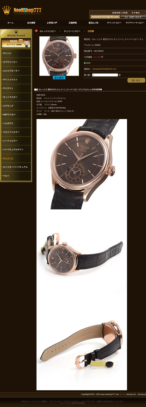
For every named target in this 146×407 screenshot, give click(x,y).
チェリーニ (8, 158)
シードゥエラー (10, 141)
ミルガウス (8, 123)
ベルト (6, 176)
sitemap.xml (131, 394)
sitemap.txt (142, 394)
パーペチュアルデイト (13, 149)
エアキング (8, 106)
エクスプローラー (11, 71)
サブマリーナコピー (71, 401)
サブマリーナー (10, 62)
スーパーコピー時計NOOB (70, 403)
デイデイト (8, 88)
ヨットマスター (10, 97)
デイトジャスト (10, 79)
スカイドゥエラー (11, 132)
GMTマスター (9, 114)
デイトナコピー (55, 401)
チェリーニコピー (72, 31)
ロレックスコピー (48, 31)
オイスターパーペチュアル (15, 167)
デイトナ (7, 53)
